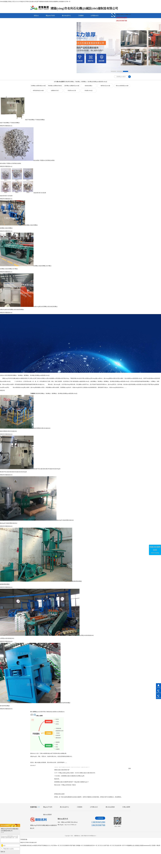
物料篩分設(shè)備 (105, 85)
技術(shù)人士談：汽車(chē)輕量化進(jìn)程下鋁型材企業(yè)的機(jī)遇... (48, 753)
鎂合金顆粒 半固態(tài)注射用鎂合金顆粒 (10, 163)
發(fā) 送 (3, 851)
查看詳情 (2, 125)
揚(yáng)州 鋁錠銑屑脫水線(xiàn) (8, 523)
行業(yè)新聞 (54, 20)
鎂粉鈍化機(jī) (88, 85)
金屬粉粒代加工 (55, 90)
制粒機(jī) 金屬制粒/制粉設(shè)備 (55, 86)
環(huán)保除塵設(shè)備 (122, 85)
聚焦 (47, 711)
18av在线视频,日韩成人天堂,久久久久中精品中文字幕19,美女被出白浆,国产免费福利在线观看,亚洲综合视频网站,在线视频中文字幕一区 (35, 1)
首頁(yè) (36, 15)
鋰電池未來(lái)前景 (59, 794)
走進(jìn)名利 (24, 375)
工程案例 (80, 15)
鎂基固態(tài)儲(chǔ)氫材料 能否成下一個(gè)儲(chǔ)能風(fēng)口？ (71, 782)
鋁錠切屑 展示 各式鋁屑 (6, 195)
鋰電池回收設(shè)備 (38, 90)
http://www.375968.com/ (70, 824)
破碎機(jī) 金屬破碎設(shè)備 (71, 85)
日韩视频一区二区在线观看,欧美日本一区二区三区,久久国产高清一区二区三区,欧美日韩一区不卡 (101, 845)
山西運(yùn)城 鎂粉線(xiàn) (7, 638)
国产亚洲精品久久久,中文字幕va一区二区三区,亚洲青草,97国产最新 (57, 845)
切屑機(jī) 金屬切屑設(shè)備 (38, 85)
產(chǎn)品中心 (66, 15)
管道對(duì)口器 (72, 90)
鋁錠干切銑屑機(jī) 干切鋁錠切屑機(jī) (10, 122)
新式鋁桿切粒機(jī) (5, 705)
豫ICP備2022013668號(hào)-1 (88, 835)
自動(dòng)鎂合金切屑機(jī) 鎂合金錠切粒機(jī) (12, 309)
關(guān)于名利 (50, 15)
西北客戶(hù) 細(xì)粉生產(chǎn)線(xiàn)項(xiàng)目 (13, 471)
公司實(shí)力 (94, 15)
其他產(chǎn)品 (88, 90)
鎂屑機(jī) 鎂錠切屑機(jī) (6, 228)
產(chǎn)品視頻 (38, 20)
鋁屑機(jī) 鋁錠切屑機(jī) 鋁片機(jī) (9, 268)
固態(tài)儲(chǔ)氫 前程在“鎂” (62, 770)
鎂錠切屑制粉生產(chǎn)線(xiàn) (8, 431)
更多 (129, 768)
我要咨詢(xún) (8, 125)
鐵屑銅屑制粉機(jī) (5, 584)
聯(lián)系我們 (69, 20)
